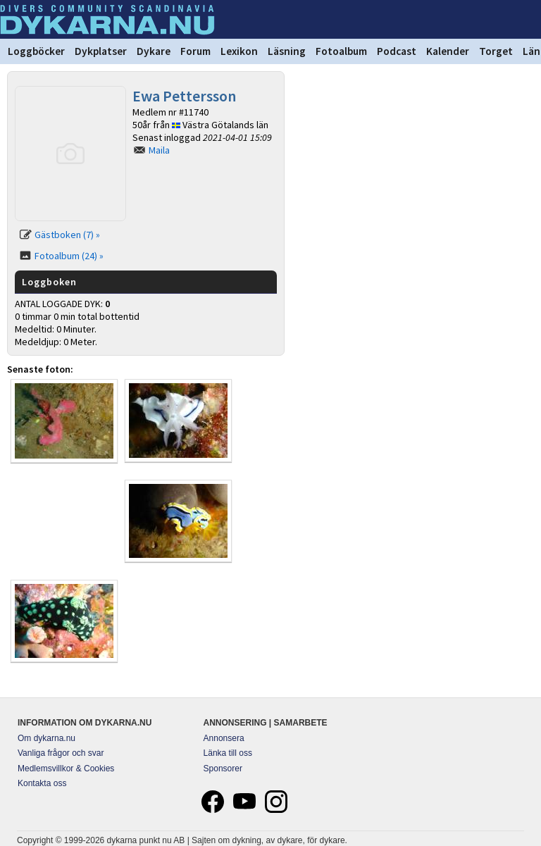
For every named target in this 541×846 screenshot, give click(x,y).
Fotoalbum (341, 51)
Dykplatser (101, 51)
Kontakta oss (42, 783)
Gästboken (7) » (67, 234)
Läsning (287, 51)
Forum (195, 51)
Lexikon (239, 51)
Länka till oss (228, 753)
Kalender (447, 51)
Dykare (153, 51)
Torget (496, 51)
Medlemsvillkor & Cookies (66, 768)
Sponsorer (223, 768)
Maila (159, 150)
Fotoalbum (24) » (69, 255)
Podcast (396, 51)
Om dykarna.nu (46, 738)
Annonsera (224, 738)
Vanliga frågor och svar (61, 753)
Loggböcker (36, 51)
